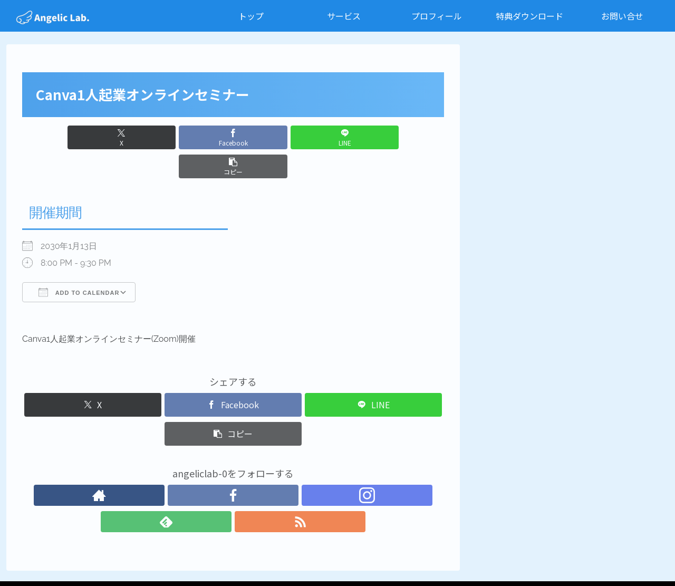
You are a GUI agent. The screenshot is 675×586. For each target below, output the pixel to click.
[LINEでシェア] (268, 137)
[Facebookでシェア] (198, 137)
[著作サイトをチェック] (184, 466)
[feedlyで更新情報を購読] (257, 466)
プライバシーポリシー (522, 553)
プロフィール (334, 553)
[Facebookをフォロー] (208, 466)
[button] (339, 137)
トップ (249, 553)
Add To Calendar (78, 263)
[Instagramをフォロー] (233, 466)
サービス (286, 553)
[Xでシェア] (126, 137)
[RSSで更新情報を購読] (281, 466)
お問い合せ (455, 553)
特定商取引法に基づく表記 (614, 553)
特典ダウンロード (396, 553)
